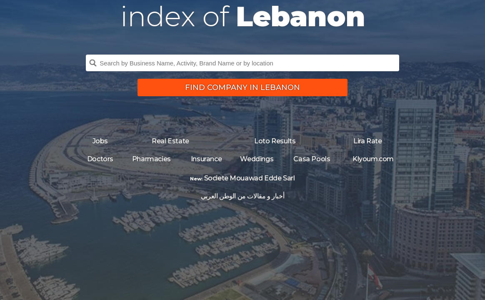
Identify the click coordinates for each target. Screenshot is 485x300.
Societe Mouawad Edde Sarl (249, 178)
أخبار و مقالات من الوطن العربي (242, 196)
